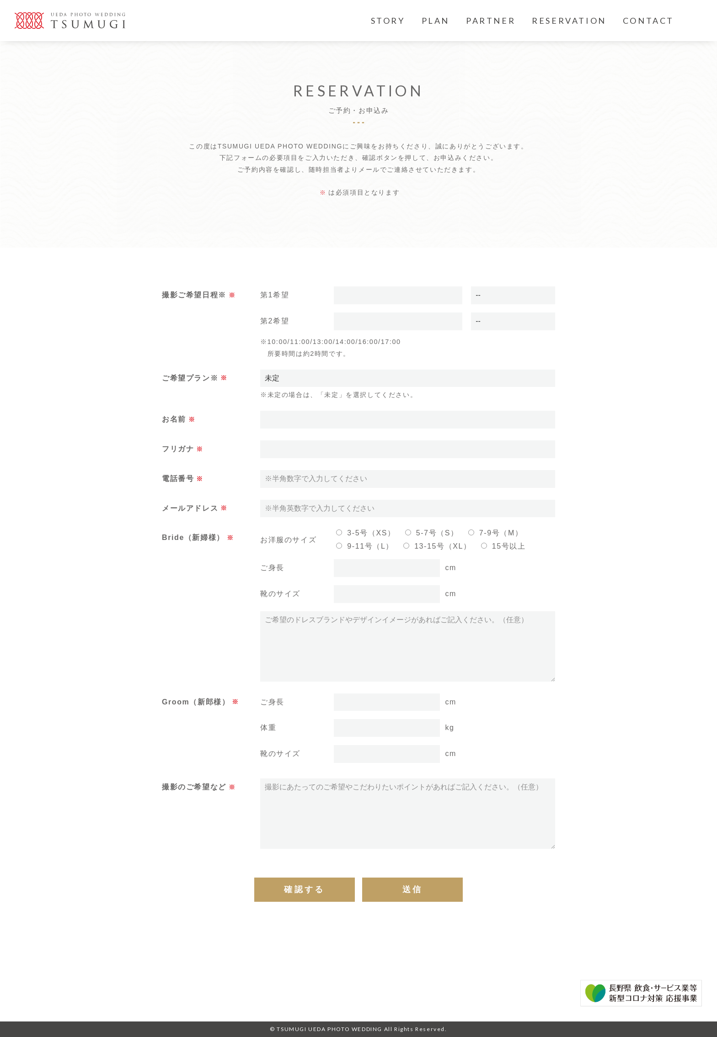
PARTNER (490, 21)
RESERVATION (569, 21)
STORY (388, 21)
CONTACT (648, 21)
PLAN (435, 21)
